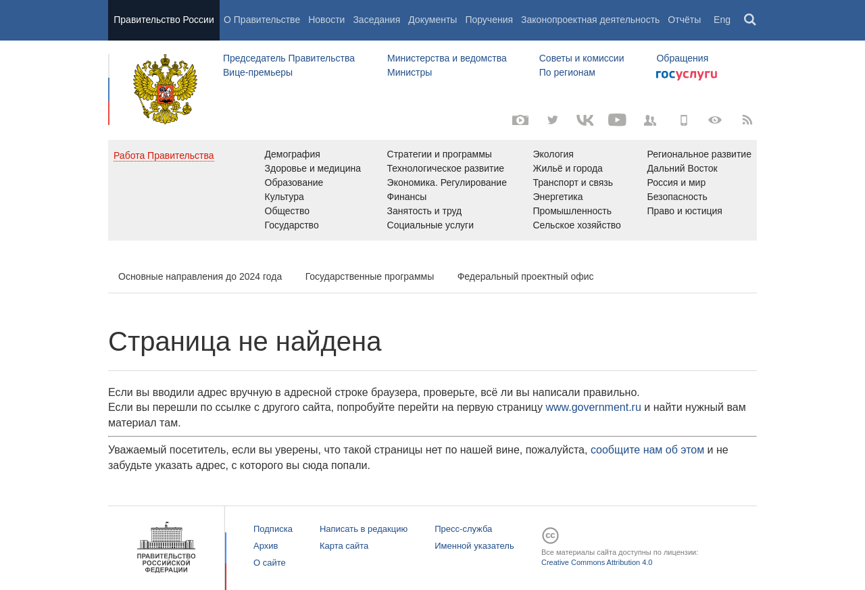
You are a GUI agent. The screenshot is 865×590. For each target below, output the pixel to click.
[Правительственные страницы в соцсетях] (650, 120)
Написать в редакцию (363, 529)
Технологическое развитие (445, 168)
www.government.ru (593, 407)
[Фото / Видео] (520, 120)
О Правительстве (262, 19)
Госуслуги (686, 76)
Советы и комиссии (581, 58)
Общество (287, 210)
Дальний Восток (682, 168)
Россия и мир (676, 182)
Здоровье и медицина (313, 168)
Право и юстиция (684, 210)
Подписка (273, 529)
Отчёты (684, 19)
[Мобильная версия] (682, 120)
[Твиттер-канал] (553, 120)
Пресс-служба (463, 529)
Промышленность (572, 210)
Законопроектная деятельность (590, 19)
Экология (553, 154)
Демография (292, 154)
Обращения (682, 58)
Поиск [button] (751, 20)
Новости (326, 19)
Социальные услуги (430, 225)
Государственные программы (370, 276)
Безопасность (677, 196)
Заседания (376, 19)
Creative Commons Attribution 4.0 (596, 562)
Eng (722, 19)
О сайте (269, 563)
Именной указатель (474, 546)
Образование (294, 182)
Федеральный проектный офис (526, 276)
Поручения (489, 19)
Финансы (407, 196)
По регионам (567, 72)
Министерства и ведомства (447, 58)
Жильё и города (568, 168)
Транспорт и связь (573, 182)
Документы (432, 19)
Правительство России (164, 19)
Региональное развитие (699, 154)
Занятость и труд (424, 210)
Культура (284, 196)
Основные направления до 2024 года (200, 276)
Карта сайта (344, 546)
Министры (409, 72)
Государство (292, 225)
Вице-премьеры (258, 72)
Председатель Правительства (289, 58)
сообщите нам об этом (647, 450)
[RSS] (747, 120)
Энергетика (558, 196)
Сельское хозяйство (577, 225)
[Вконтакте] (585, 120)
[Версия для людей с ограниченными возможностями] (715, 120)
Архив (265, 546)
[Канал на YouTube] (617, 120)
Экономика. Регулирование (447, 182)
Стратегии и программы (439, 154)
